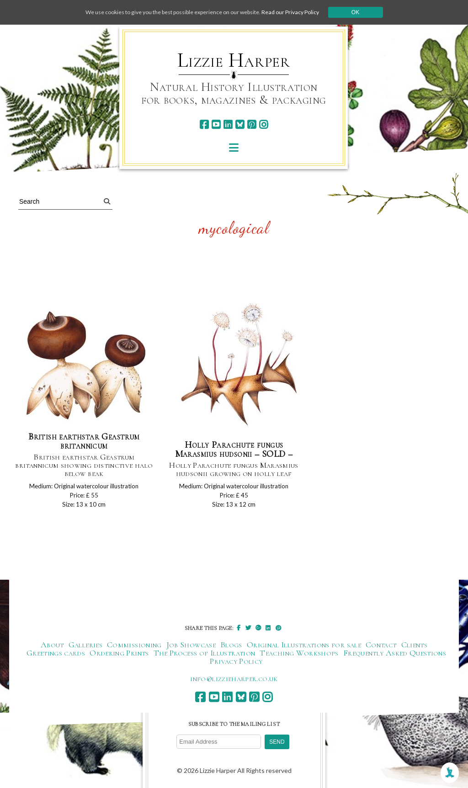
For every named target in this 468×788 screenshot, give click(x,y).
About (52, 650)
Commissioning (134, 650)
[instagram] (263, 124)
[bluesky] (239, 124)
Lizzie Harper (233, 60)
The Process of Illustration (204, 658)
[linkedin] (227, 124)
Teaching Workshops (299, 658)
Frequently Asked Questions (394, 658)
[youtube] (216, 124)
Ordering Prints (119, 658)
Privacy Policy (236, 666)
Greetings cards (56, 658)
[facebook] (204, 124)
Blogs (231, 650)
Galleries (85, 650)
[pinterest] (251, 124)
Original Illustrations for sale (304, 650)
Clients (414, 650)
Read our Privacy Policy (307, 12)
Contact (381, 650)
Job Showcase (191, 650)
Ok (376, 12)
